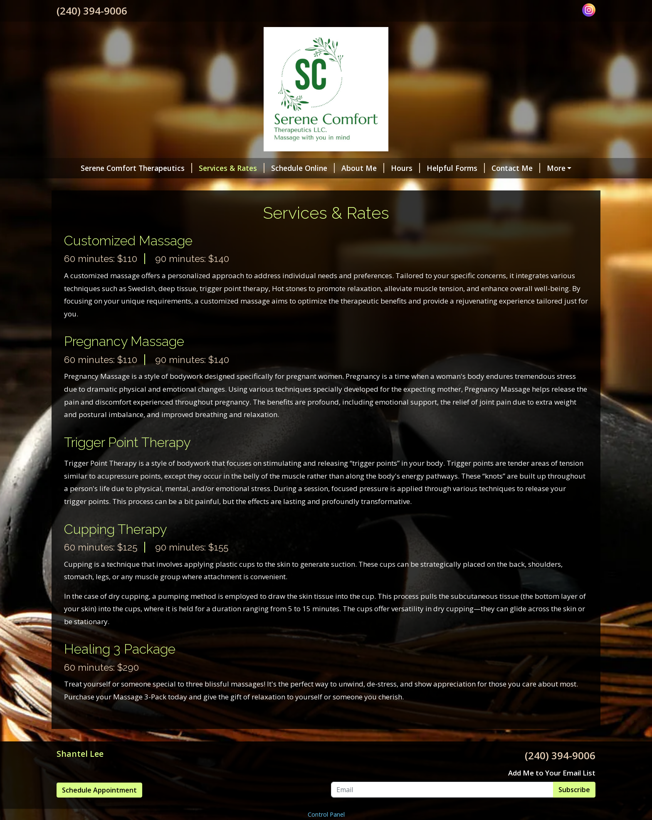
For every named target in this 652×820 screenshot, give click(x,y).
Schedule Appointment (99, 807)
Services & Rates (214, 168)
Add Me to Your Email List (551, 790)
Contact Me (498, 168)
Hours (388, 168)
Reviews (118, 186)
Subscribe (574, 807)
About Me (345, 168)
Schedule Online (285, 168)
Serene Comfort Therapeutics (119, 168)
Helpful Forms (438, 168)
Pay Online (551, 168)
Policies (80, 186)
